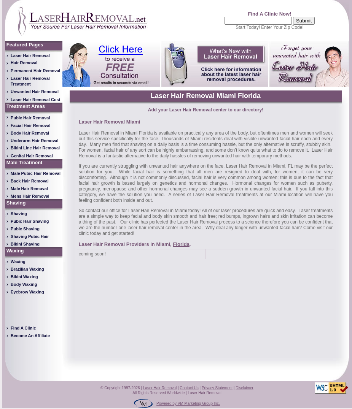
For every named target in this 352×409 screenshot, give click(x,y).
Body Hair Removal (30, 133)
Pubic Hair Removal (30, 118)
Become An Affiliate (30, 335)
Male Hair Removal (29, 188)
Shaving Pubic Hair (30, 236)
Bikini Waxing (24, 276)
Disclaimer (244, 388)
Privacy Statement (217, 388)
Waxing (18, 261)
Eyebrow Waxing (27, 292)
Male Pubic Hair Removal (36, 173)
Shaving (19, 213)
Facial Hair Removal (31, 125)
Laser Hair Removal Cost (35, 99)
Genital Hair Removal (32, 156)
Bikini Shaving (25, 244)
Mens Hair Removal (30, 196)
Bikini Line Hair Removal (35, 148)
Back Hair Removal (30, 181)
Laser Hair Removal (30, 55)
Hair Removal (24, 62)
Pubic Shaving (25, 229)
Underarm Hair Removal (34, 140)
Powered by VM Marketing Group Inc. (188, 403)
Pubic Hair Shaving (30, 221)
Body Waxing (24, 284)
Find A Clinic (23, 328)
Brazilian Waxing (27, 269)
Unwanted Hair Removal (35, 91)
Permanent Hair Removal (35, 70)
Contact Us (189, 388)
